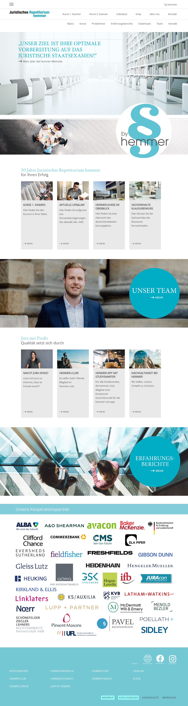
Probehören (98, 23)
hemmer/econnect (62, 678)
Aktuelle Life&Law (71, 205)
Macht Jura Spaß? (35, 373)
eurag (137, 678)
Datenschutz (150, 697)
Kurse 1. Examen (72, 14)
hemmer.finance (102, 678)
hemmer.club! (69, 373)
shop (138, 14)
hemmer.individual (62, 671)
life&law (138, 671)
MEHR (30, 243)
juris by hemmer (60, 686)
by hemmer (170, 4)
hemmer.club (17, 678)
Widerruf (108, 697)
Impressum (169, 697)
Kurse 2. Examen (98, 14)
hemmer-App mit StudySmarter (106, 374)
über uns (155, 14)
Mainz (70, 23)
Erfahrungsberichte (122, 23)
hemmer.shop (100, 671)
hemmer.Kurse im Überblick (107, 206)
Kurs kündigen (128, 697)
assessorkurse (18, 671)
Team (160, 23)
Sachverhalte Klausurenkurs (142, 206)
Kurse (83, 23)
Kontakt (172, 14)
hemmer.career (18, 686)
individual (121, 14)
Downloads (144, 23)
